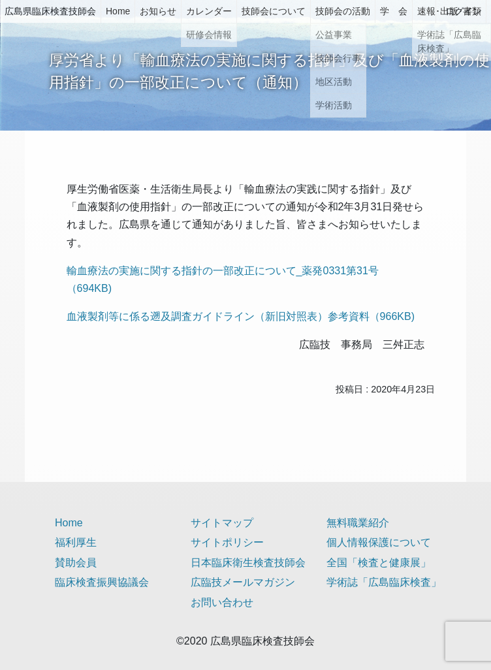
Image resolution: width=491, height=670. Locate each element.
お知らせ (158, 11)
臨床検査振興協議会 (102, 582)
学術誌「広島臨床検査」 (383, 582)
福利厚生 (76, 542)
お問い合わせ (222, 602)
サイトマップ (222, 522)
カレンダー (209, 11)
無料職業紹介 (357, 522)
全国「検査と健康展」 (378, 562)
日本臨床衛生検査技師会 (248, 562)
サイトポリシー (227, 542)
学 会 (393, 11)
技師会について (274, 11)
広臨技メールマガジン (243, 582)
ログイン (463, 11)
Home (118, 11)
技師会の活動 (342, 11)
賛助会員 (76, 562)
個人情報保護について (378, 542)
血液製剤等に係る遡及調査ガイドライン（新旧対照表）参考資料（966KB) (241, 316)
